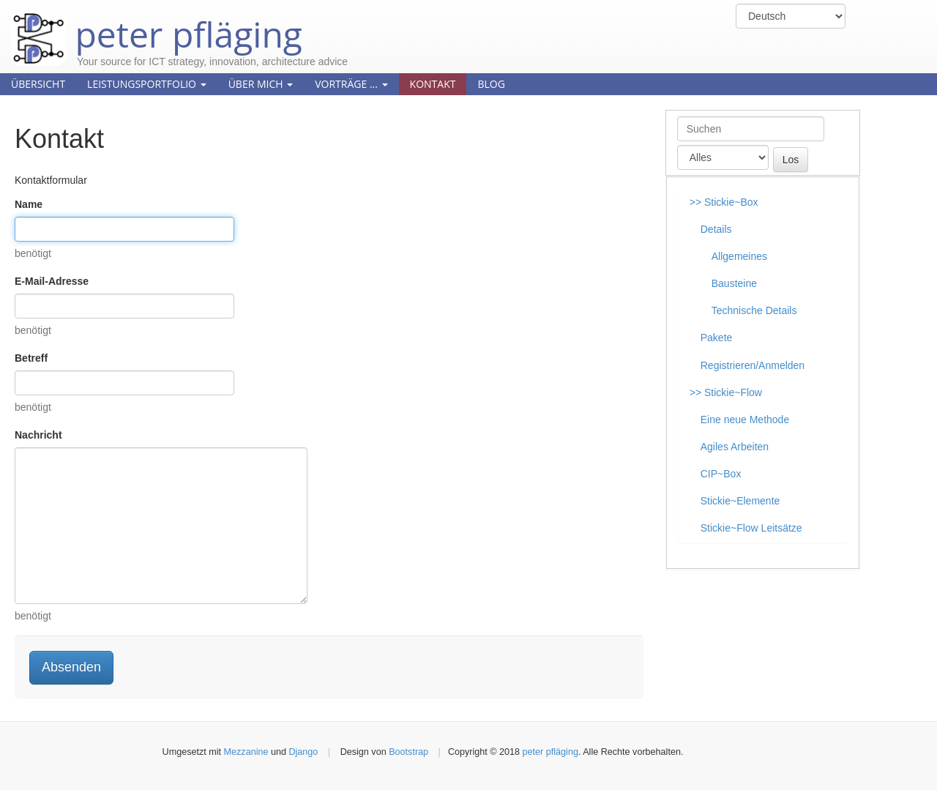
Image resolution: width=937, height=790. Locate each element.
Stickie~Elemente (740, 501)
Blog (490, 84)
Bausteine (734, 283)
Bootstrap (408, 752)
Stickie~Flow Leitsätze (751, 528)
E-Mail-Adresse (52, 281)
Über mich (261, 84)
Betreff (31, 358)
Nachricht (38, 435)
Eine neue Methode (745, 419)
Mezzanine (246, 752)
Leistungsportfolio (146, 84)
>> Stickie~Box (724, 202)
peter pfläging (156, 23)
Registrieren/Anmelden (753, 365)
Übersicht (38, 84)
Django (303, 752)
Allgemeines (739, 256)
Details (716, 229)
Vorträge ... (351, 84)
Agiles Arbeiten (735, 446)
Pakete (717, 337)
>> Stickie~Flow (726, 392)
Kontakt (433, 84)
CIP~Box (721, 474)
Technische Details (754, 310)
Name (28, 204)
